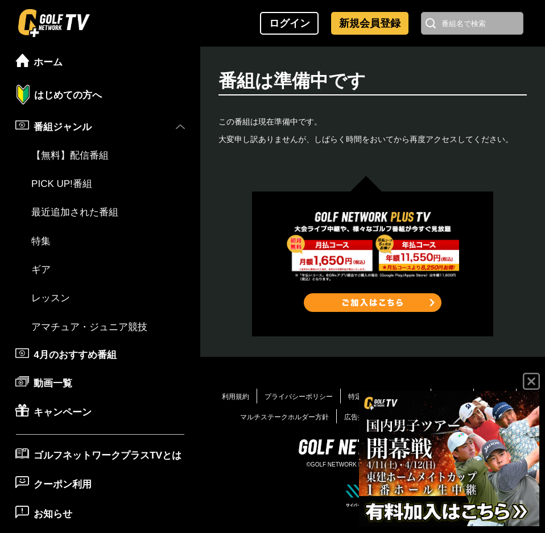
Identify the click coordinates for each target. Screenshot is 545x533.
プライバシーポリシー (299, 397)
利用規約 (235, 397)
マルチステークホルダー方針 (284, 417)
